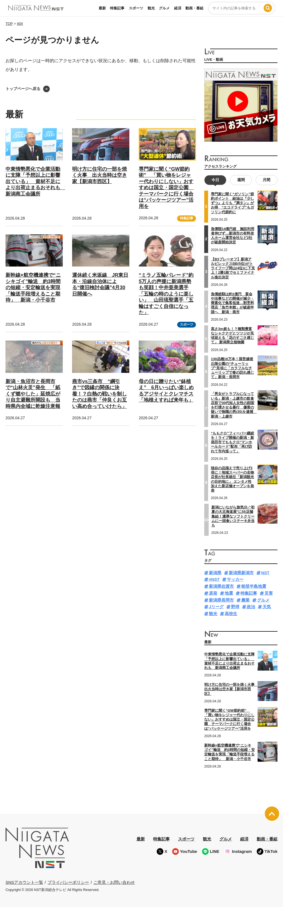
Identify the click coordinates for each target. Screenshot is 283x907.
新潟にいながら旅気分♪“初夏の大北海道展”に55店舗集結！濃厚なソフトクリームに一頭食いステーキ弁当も (233, 516)
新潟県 (215, 572)
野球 (235, 606)
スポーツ (136, 8)
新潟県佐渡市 (221, 586)
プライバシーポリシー (68, 882)
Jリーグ (216, 606)
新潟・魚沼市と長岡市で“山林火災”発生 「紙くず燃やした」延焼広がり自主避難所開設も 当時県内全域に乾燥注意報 (33, 394)
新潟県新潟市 (241, 572)
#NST (214, 579)
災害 (268, 593)
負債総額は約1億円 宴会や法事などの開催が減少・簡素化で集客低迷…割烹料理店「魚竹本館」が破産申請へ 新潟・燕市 (232, 303)
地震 (229, 593)
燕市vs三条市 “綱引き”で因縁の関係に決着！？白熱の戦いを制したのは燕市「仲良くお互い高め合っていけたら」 (99, 394)
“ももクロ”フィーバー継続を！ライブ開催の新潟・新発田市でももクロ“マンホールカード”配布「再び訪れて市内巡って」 (232, 442)
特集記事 (117, 8)
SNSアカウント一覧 (24, 882)
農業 (245, 600)
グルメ (164, 8)
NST (265, 572)
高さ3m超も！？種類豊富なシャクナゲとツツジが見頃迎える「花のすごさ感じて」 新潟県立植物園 (232, 335)
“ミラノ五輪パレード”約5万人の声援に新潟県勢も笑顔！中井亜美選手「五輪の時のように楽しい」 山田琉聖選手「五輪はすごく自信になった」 (166, 293)
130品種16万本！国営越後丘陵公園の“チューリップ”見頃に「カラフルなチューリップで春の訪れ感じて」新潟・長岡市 (232, 368)
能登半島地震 (253, 586)
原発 (213, 593)
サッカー (235, 579)
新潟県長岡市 (221, 600)
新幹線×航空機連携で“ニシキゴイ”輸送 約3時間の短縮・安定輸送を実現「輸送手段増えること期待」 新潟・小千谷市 (33, 287)
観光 (151, 8)
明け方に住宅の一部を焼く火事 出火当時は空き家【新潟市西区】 (99, 175)
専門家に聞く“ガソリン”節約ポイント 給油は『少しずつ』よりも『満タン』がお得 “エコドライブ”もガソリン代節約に (232, 203)
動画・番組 (194, 8)
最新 (102, 8)
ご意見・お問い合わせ (114, 882)
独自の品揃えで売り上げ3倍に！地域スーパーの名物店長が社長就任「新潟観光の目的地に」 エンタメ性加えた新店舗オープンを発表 (232, 479)
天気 (267, 606)
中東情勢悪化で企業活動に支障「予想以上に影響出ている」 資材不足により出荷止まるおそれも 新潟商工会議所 (35, 181)
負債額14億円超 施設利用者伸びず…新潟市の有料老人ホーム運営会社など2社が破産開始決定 (232, 235)
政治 (251, 606)
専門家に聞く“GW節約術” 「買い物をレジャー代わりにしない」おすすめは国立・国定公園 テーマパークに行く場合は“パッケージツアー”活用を (166, 187)
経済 (177, 8)
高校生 (231, 613)
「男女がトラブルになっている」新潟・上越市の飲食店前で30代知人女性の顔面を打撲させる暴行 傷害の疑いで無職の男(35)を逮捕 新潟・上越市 (234, 405)
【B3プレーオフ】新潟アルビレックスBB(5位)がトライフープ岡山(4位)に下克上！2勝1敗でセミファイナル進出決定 (233, 268)
